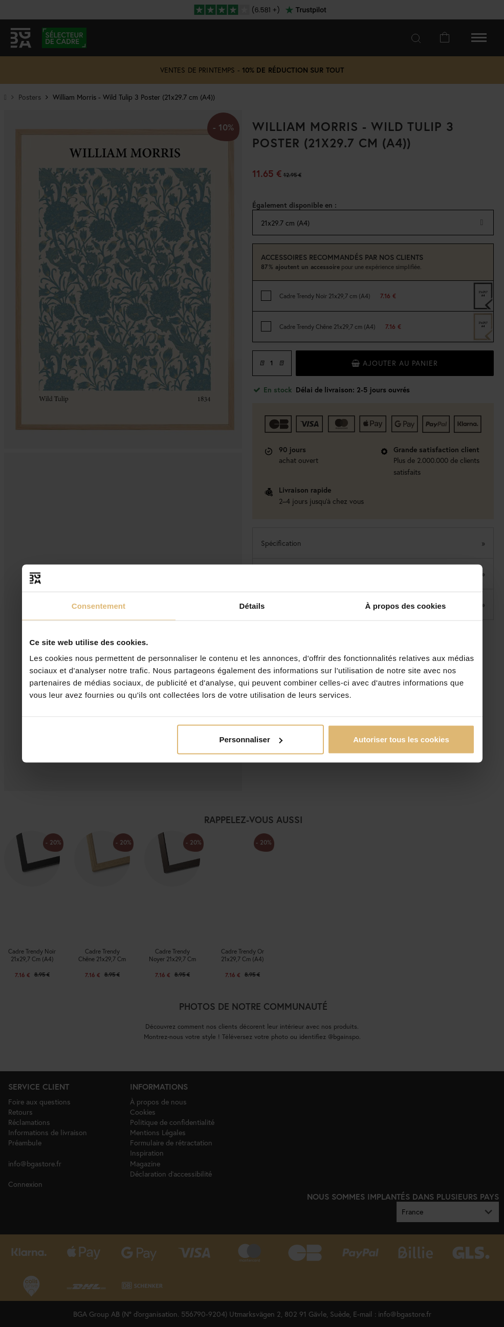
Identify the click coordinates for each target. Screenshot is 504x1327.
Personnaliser (251, 739)
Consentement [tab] (98, 605)
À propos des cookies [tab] (405, 605)
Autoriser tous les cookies (401, 739)
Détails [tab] (252, 605)
